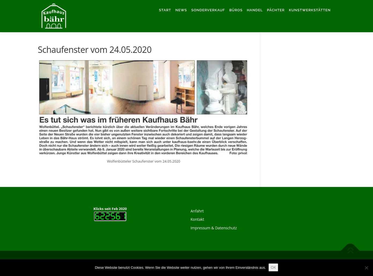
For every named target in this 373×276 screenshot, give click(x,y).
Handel (255, 10)
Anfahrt (197, 211)
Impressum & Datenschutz (214, 227)
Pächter (276, 10)
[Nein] (366, 267)
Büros (236, 10)
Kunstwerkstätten (310, 10)
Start (165, 10)
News (181, 10)
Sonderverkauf (208, 10)
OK (273, 267)
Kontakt (197, 219)
